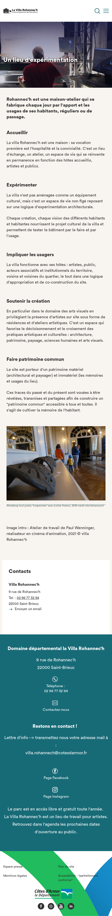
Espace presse (13, 866)
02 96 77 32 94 (28, 598)
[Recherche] (97, 11)
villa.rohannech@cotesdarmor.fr (56, 753)
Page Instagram (56, 796)
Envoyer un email (26, 609)
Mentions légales (15, 875)
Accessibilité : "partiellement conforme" (78, 878)
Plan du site (66, 866)
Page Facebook (56, 778)
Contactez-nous (56, 709)
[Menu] (106, 10)
